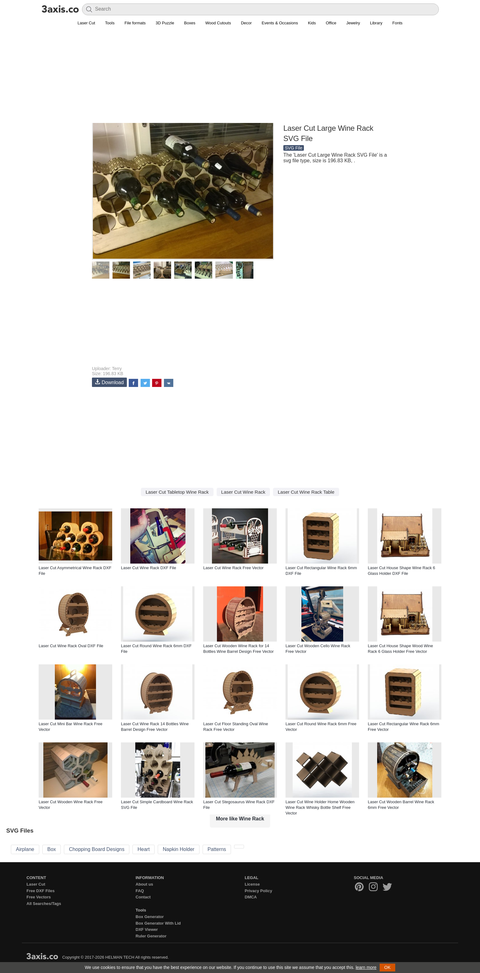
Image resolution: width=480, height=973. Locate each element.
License (252, 884)
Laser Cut (86, 23)
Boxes (189, 23)
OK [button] (387, 967)
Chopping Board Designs (96, 849)
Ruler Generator (151, 936)
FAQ (140, 890)
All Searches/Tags (43, 903)
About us (144, 884)
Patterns (217, 849)
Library (376, 23)
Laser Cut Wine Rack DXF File (148, 567)
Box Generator (150, 916)
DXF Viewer (147, 929)
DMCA (251, 897)
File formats (135, 23)
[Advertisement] (240, 78)
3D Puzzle (165, 23)
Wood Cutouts (218, 23)
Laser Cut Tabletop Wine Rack (177, 492)
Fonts (397, 23)
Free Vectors (38, 897)
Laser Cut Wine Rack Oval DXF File (71, 645)
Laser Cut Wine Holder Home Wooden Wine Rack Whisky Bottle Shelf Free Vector (320, 807)
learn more (366, 967)
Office (331, 23)
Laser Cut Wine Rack (243, 492)
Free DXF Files (40, 890)
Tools (109, 23)
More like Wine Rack (240, 818)
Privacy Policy (258, 890)
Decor (246, 23)
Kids (312, 23)
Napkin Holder (178, 849)
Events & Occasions (280, 23)
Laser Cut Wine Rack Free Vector (233, 567)
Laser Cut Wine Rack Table (306, 492)
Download (109, 382)
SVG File (293, 147)
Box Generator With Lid (158, 923)
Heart (143, 849)
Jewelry (353, 23)
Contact (143, 897)
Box (51, 849)
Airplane (25, 849)
